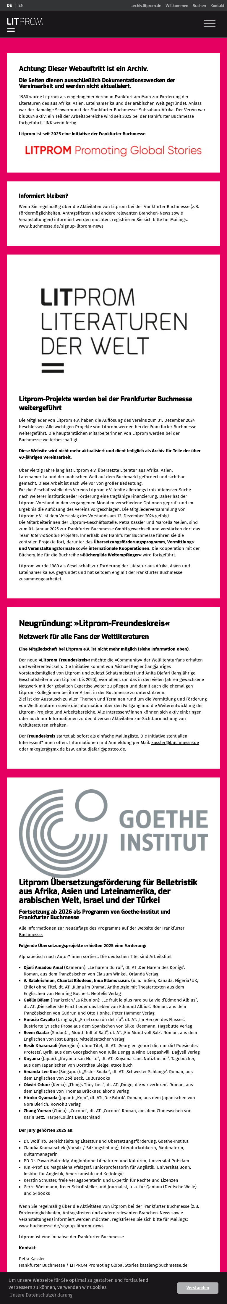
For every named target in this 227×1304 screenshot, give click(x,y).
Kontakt (217, 5)
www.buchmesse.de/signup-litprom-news (61, 226)
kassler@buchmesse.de (175, 742)
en (20, 5)
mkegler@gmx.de (47, 749)
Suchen (199, 5)
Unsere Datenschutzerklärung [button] (40, 1295)
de (9, 5)
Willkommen (177, 5)
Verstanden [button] (198, 1287)
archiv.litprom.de (146, 5)
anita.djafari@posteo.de (100, 749)
